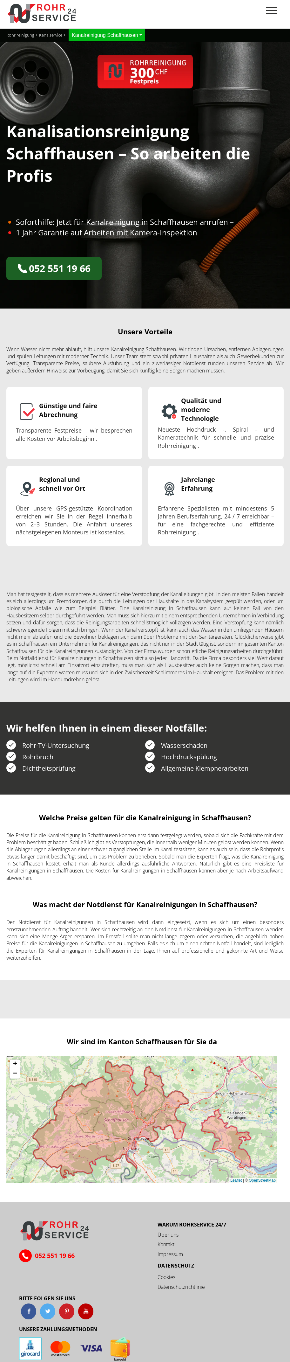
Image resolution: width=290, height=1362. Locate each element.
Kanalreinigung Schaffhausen (105, 35)
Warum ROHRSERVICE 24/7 (192, 1224)
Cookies (166, 1277)
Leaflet (236, 1180)
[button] (15, 1064)
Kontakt (166, 1244)
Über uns (168, 1234)
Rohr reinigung (20, 35)
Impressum (170, 1254)
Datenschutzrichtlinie (181, 1286)
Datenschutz (176, 1265)
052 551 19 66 (54, 268)
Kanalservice (50, 35)
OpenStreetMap (262, 1180)
